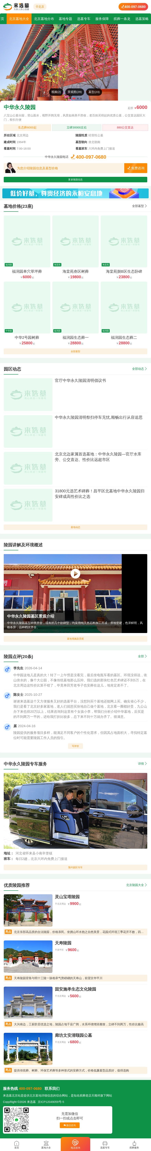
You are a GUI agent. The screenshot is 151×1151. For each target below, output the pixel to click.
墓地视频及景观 (75, 643)
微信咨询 (69, 1127)
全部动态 (138, 371)
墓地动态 (75, 531)
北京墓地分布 (44, 19)
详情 (141, 766)
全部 (141, 658)
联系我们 (52, 1091)
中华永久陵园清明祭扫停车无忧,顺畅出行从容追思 (99, 420)
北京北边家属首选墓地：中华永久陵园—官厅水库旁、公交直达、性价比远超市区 (98, 460)
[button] (70, 98)
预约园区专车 (75, 871)
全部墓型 (138, 208)
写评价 (75, 750)
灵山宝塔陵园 (67, 899)
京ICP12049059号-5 (51, 1104)
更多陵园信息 (75, 181)
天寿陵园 (63, 945)
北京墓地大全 (19, 19)
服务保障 (102, 19)
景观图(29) (75, 92)
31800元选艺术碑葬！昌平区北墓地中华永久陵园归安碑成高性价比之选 (99, 496)
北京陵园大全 (135, 887)
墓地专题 (65, 19)
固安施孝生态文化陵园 (75, 992)
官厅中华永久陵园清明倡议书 (80, 383)
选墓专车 (83, 19)
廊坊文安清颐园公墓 (73, 1038)
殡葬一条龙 (122, 19)
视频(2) (56, 92)
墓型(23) (93, 92)
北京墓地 (35, 1098)
